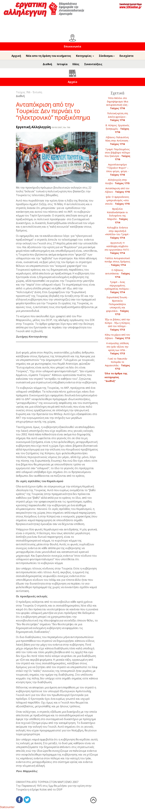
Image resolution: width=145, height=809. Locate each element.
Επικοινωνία (72, 46)
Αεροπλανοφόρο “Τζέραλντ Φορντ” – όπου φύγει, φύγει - (117, 169)
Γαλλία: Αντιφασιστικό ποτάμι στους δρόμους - (117, 261)
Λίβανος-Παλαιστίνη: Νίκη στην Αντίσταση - (117, 141)
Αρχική (16, 56)
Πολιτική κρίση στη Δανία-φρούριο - (117, 117)
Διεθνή (47, 64)
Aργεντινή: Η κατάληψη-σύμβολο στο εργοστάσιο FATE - (117, 248)
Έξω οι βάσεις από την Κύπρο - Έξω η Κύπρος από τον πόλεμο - (117, 324)
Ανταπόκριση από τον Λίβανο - (117, 190)
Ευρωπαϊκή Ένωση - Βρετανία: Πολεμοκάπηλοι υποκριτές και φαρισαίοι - (117, 306)
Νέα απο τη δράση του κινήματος (48, 56)
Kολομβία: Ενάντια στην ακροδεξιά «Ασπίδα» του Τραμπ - (117, 232)
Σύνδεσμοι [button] (107, 56)
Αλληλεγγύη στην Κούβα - (117, 181)
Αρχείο (72, 82)
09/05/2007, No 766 (60, 127)
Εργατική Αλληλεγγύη (33, 127)
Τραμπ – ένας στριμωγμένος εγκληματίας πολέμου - (117, 287)
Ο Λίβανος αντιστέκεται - (117, 273)
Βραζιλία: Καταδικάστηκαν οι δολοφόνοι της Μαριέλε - (117, 215)
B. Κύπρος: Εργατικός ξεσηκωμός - (117, 129)
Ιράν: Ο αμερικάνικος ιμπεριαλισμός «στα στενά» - (117, 200)
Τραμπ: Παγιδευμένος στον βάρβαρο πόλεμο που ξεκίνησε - (117, 154)
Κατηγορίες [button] (85, 56)
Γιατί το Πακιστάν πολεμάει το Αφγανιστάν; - (117, 363)
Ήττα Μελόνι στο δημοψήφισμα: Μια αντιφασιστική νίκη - (117, 103)
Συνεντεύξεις (93, 64)
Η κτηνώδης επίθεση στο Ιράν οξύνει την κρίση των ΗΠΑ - (117, 348)
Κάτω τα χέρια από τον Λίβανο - (117, 336)
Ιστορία (62, 64)
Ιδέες (75, 64)
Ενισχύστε (127, 56)
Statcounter (7, 807)
